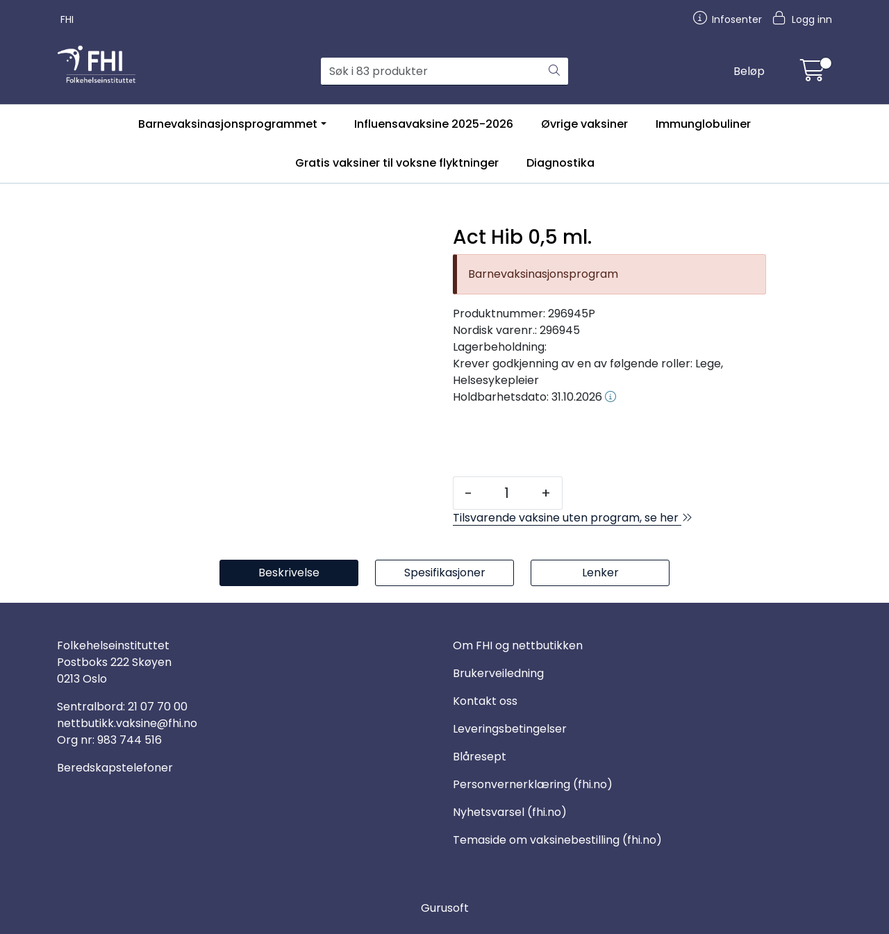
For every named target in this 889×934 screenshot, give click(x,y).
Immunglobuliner (703, 124)
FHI (67, 19)
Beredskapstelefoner (115, 768)
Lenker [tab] (600, 573)
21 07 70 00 (158, 707)
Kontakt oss (485, 701)
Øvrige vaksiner (584, 124)
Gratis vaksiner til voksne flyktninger (397, 163)
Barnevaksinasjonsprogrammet (227, 124)
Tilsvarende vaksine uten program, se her (572, 518)
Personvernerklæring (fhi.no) (533, 784)
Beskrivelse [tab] (288, 573)
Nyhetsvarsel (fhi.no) (510, 812)
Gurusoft (445, 908)
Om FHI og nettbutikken (518, 645)
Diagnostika (560, 163)
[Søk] (431, 71)
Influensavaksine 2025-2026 (433, 124)
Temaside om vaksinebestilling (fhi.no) (557, 840)
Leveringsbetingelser (510, 729)
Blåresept (479, 757)
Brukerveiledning (498, 673)
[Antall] (507, 493)
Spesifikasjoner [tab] (444, 573)
